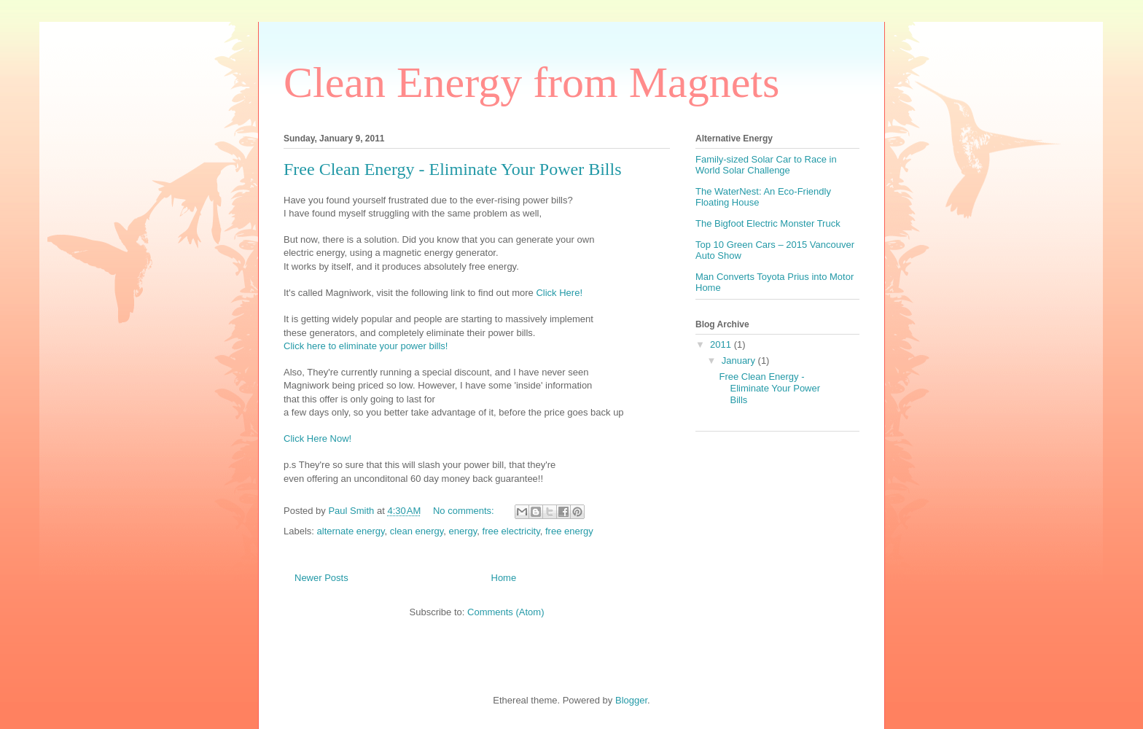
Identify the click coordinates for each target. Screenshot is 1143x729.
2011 (722, 344)
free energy (569, 531)
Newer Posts (321, 577)
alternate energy (351, 531)
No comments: (464, 510)
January (740, 360)
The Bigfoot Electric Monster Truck (767, 223)
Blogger (631, 700)
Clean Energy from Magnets (531, 82)
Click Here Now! (317, 438)
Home (504, 577)
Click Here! (559, 292)
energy (463, 531)
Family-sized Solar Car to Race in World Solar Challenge (766, 165)
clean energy (416, 531)
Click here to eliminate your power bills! (366, 345)
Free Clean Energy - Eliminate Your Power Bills (453, 169)
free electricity (511, 531)
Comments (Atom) (505, 612)
